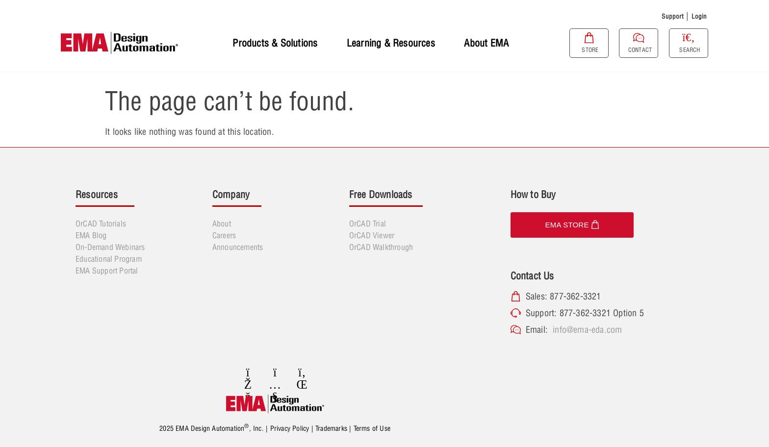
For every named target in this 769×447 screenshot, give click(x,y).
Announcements (237, 247)
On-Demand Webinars (110, 247)
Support (672, 16)
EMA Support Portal (107, 270)
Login (699, 16)
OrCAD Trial (367, 223)
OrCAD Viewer (371, 235)
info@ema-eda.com (587, 329)
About (221, 223)
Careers (224, 235)
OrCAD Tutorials (101, 223)
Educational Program (109, 259)
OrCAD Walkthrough (381, 247)
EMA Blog (91, 235)
